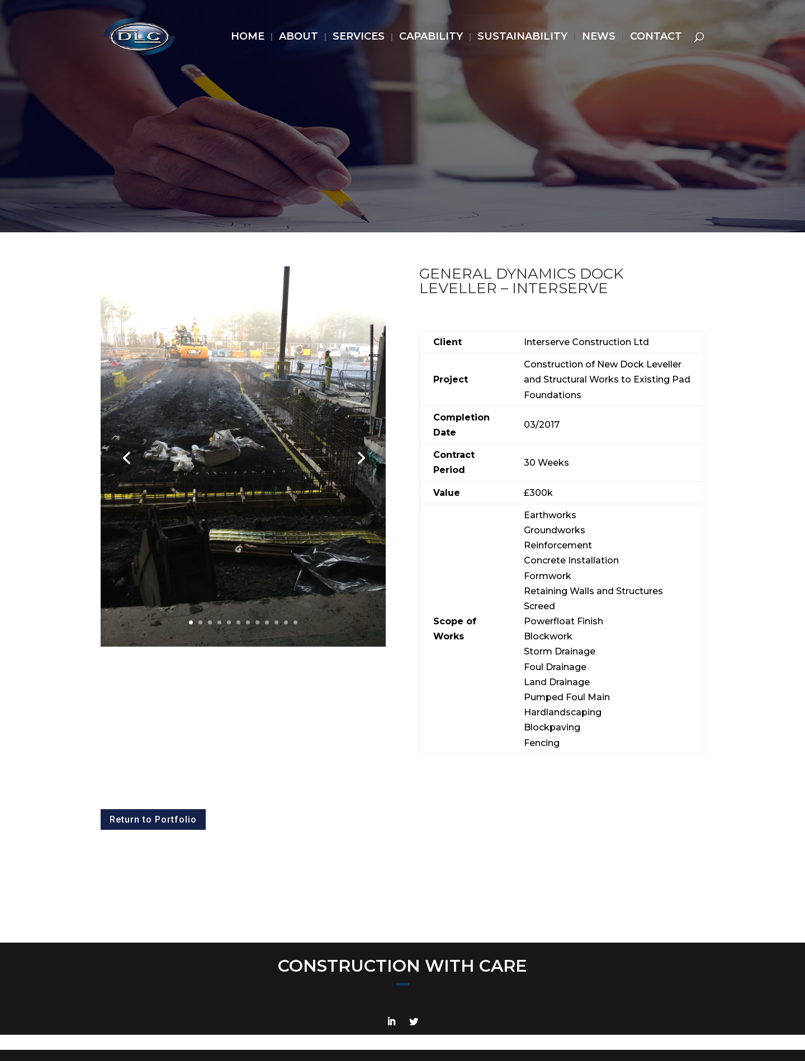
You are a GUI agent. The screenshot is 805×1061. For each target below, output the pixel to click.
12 (295, 622)
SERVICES (359, 37)
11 (286, 622)
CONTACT (656, 37)
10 (276, 622)
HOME (247, 37)
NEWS (598, 37)
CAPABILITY (431, 37)
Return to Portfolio (153, 819)
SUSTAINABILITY (522, 37)
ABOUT (298, 37)
